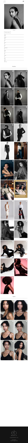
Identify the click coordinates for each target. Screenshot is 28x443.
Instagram (14, 30)
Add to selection (7, 32)
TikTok (17, 440)
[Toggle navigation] (23, 1)
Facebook (11, 440)
